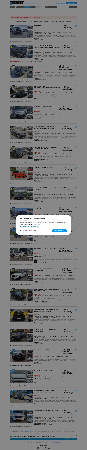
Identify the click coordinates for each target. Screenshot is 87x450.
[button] (43, 226)
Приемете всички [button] (59, 230)
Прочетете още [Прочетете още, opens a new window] (36, 224)
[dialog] (43, 225)
